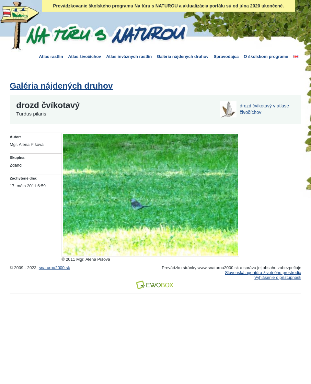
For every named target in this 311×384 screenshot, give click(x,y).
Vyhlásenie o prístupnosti (277, 277)
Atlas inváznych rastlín (129, 56)
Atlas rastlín (51, 56)
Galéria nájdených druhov (183, 56)
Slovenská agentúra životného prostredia (263, 272)
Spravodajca (225, 56)
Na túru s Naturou (105, 34)
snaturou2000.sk (54, 267)
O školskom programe (266, 56)
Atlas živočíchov (84, 56)
